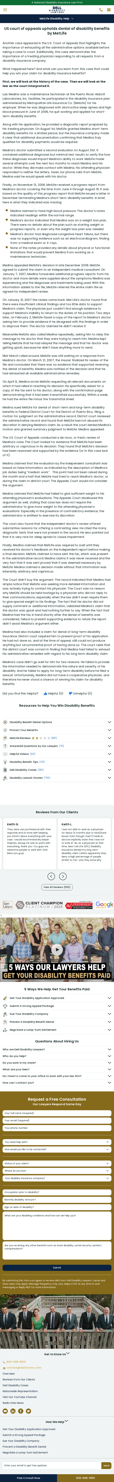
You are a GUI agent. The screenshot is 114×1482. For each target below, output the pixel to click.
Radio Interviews (13, 1403)
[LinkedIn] (13, 1411)
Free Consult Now (28, 1478)
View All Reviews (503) (56, 887)
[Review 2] (84, 845)
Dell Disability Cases (15, 1385)
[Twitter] (28, 1411)
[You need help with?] (57, 1142)
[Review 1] (30, 843)
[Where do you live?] (57, 1171)
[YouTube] (5, 1411)
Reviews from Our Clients (19, 1379)
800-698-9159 (85, 1478)
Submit (57, 1267)
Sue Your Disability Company (21, 1441)
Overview (9, 1374)
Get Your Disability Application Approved (29, 1429)
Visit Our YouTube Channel (20, 1397)
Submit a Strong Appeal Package (24, 1435)
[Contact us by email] (107, 10)
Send (106, 1465)
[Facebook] (20, 1411)
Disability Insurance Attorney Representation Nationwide (57, 9)
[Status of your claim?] (57, 1164)
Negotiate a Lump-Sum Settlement (25, 1452)
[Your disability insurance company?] (57, 1178)
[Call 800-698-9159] (100, 10)
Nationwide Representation (20, 1391)
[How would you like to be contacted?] (57, 1149)
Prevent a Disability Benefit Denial (24, 1447)
